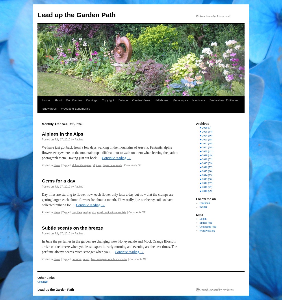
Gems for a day (58, 180)
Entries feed (206, 222)
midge (87, 212)
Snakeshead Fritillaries (223, 100)
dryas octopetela (112, 165)
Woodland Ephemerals (75, 108)
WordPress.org (207, 230)
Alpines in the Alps (62, 133)
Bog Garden (74, 100)
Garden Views (141, 100)
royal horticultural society (111, 212)
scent (86, 259)
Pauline (78, 139)
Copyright (108, 100)
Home (46, 100)
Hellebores (161, 100)
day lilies (77, 212)
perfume (77, 259)
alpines (97, 165)
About (58, 100)
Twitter (203, 206)
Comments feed (208, 226)
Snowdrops (49, 108)
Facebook (205, 202)
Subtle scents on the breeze (72, 227)
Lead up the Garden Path (76, 14)
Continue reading (116, 158)
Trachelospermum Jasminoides (109, 259)
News (57, 165)
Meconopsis (180, 100)
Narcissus (198, 100)
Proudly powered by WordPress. (217, 289)
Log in (203, 218)
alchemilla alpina (81, 165)
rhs (94, 212)
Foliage (123, 100)
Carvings (91, 100)
